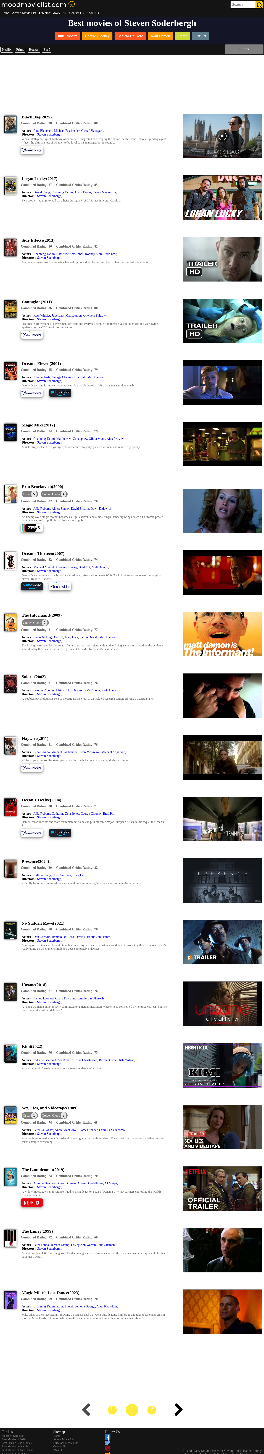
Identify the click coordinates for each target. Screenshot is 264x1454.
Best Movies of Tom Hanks (17, 1450)
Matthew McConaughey (71, 439)
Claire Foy (61, 998)
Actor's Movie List (24, 13)
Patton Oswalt (89, 637)
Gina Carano (41, 752)
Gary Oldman (67, 1183)
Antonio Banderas (45, 1183)
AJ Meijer (110, 1183)
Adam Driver (82, 192)
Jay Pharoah (96, 998)
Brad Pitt (80, 377)
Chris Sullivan (61, 875)
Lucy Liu (78, 875)
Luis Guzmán (106, 1245)
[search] (247, 4)
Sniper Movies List (13, 1435)
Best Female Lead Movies (17, 1442)
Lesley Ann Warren (83, 1245)
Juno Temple (78, 998)
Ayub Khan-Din (107, 1306)
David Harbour (85, 937)
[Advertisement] (132, 82)
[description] (36, 123)
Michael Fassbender (67, 130)
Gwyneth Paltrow (94, 315)
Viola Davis (109, 690)
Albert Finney (60, 508)
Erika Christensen (85, 1060)
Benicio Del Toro (63, 937)
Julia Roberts (41, 377)
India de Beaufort (44, 1060)
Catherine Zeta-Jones (69, 254)
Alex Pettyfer (115, 439)
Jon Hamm (103, 937)
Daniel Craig (41, 192)
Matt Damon (73, 315)
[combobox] (239, 4)
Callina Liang (42, 875)
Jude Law (110, 254)
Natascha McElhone (87, 690)
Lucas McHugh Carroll (48, 637)
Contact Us (76, 13)
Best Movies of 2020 (14, 1439)
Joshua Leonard (43, 998)
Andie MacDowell (66, 1130)
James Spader (88, 1130)
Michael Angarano (113, 752)
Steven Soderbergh (49, 134)
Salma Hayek (64, 1306)
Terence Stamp (59, 1245)
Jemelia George (85, 1306)
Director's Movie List (52, 13)
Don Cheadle (41, 937)
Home (5, 13)
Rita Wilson (126, 1060)
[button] (54, 494)
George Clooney (62, 377)
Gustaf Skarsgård (92, 130)
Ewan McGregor (89, 752)
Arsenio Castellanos (90, 1183)
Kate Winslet (41, 315)
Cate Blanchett (42, 130)
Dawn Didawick (101, 508)
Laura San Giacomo (112, 1130)
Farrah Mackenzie (104, 192)
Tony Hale (71, 637)
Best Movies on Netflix (15, 1446)
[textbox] (239, 4)
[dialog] (30, 494)
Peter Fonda (41, 1245)
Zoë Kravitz (65, 1060)
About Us (92, 13)
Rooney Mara (93, 254)
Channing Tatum (62, 192)
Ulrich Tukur (64, 690)
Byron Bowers (108, 1060)
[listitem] (67, 36)
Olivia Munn (97, 439)
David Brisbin (80, 508)
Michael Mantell (44, 567)
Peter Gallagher (43, 1130)
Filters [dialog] (244, 49)
